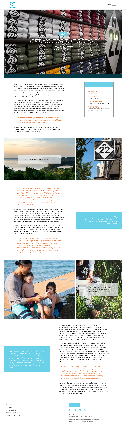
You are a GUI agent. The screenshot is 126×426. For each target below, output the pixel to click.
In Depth (9, 407)
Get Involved (11, 410)
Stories (9, 405)
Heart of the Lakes (13, 415)
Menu (111, 5)
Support (74, 405)
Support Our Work (13, 413)
